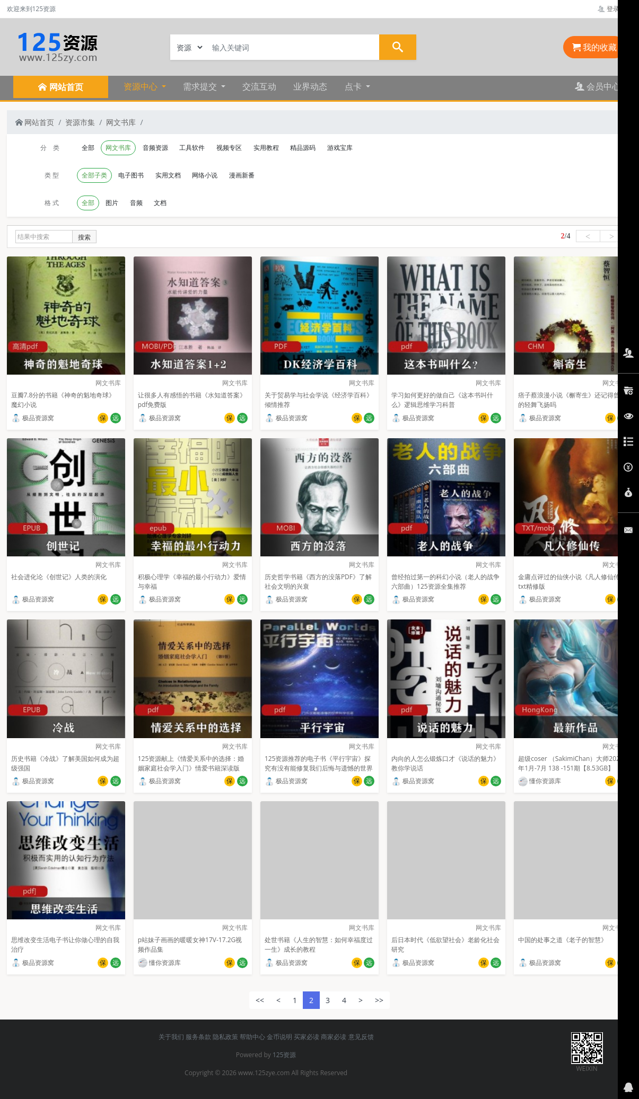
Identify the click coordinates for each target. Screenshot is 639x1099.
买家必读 (306, 1036)
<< (260, 1000)
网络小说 (204, 175)
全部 (88, 147)
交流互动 (259, 86)
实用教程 (266, 147)
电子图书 (131, 175)
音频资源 (155, 147)
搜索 (84, 237)
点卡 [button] (354, 86)
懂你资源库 (539, 780)
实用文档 (168, 175)
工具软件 (192, 147)
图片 (112, 202)
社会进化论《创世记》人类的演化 (59, 576)
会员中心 (597, 86)
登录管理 (615, 8)
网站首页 (35, 122)
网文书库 (121, 122)
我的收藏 (594, 47)
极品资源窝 (32, 417)
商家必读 (333, 1036)
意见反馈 (361, 1036)
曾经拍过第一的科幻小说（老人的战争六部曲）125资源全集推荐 (445, 581)
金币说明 (279, 1036)
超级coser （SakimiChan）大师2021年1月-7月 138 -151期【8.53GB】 (571, 763)
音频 (136, 202)
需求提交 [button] (201, 86)
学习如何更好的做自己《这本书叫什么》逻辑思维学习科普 (442, 400)
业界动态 (310, 86)
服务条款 (198, 1036)
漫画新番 (242, 175)
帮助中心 (252, 1036)
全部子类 (94, 175)
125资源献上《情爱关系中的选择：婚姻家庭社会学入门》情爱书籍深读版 (191, 763)
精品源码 (303, 147)
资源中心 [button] (142, 86)
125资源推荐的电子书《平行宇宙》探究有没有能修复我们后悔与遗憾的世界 (319, 763)
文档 (160, 202)
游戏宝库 (340, 147)
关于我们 (171, 1036)
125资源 (284, 1054)
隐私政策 (225, 1036)
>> (379, 1000)
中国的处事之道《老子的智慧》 (562, 939)
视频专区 (229, 147)
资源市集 (80, 122)
